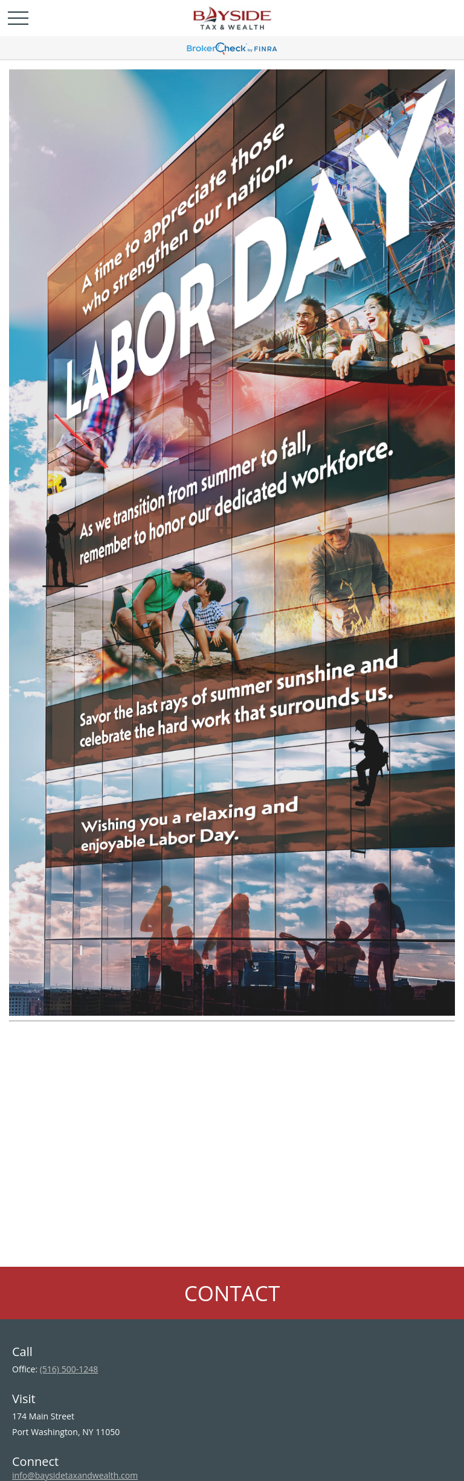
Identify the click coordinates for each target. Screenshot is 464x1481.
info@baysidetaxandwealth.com (75, 1475)
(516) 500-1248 (69, 1369)
